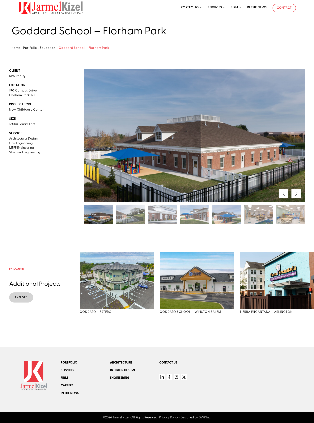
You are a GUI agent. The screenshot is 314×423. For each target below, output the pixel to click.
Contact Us (168, 362)
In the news (70, 393)
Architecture (121, 362)
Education (48, 48)
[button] (283, 193)
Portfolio (190, 7)
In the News (257, 7)
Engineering (119, 378)
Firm (234, 7)
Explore (21, 297)
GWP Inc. (204, 417)
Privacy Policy (169, 417)
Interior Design (122, 370)
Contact (284, 8)
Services (215, 7)
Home (15, 48)
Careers (67, 385)
